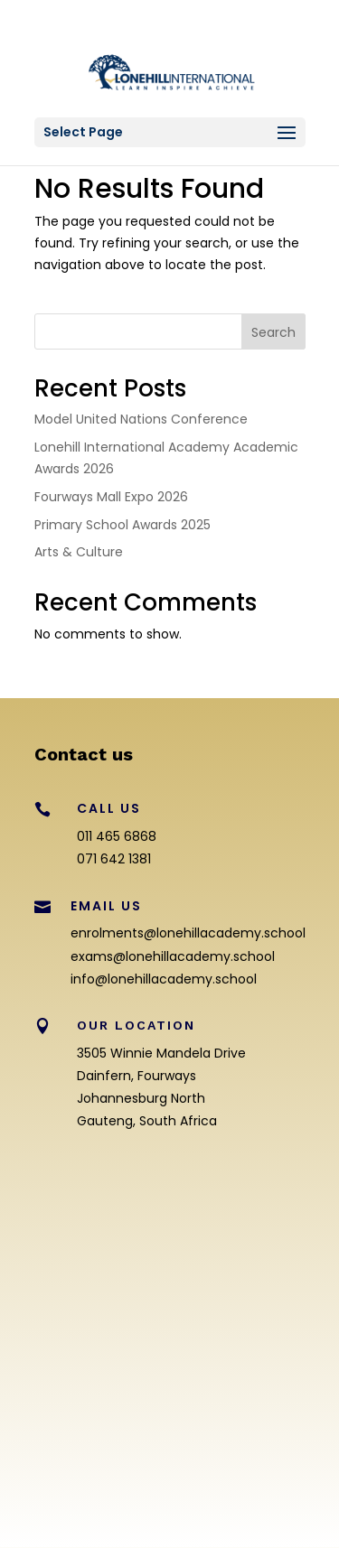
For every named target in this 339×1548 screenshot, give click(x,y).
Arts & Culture (78, 552)
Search (273, 332)
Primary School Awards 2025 (122, 525)
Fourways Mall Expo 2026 (111, 497)
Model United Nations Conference (141, 419)
